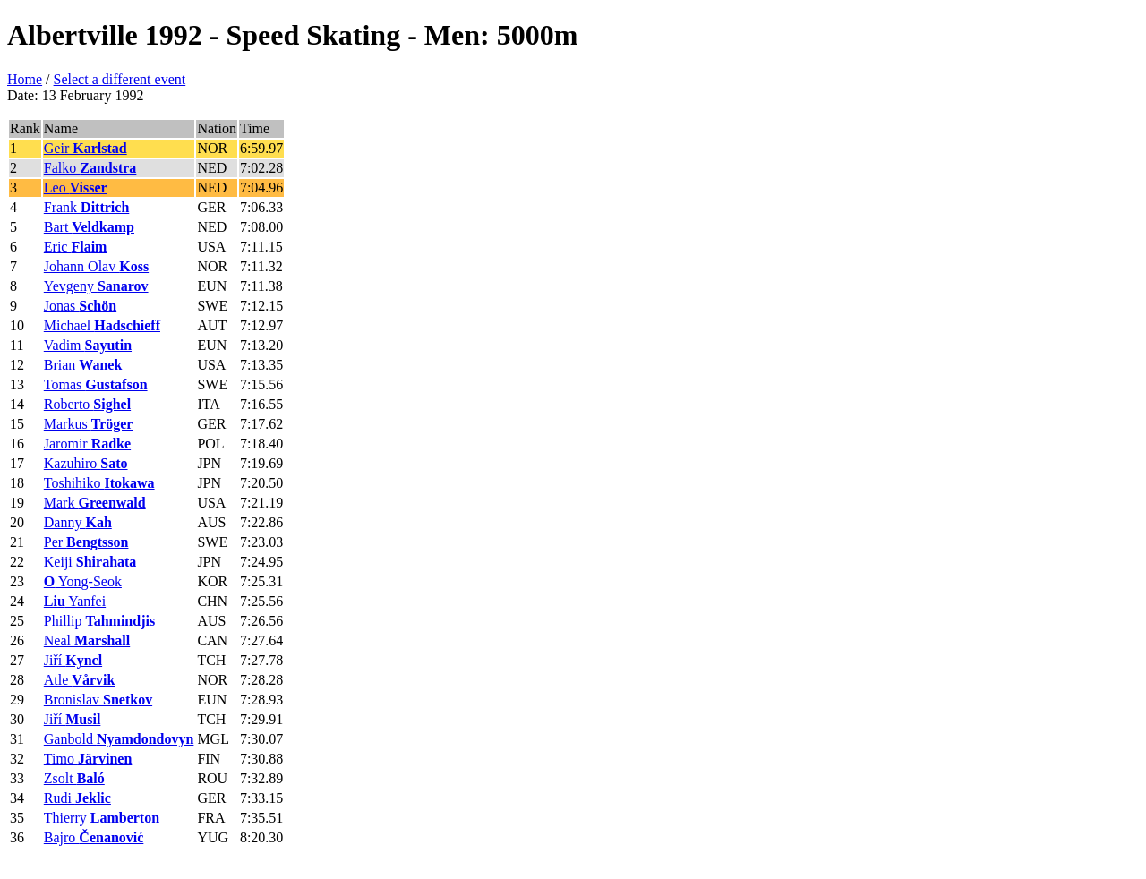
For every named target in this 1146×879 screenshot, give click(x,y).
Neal (87, 640)
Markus (88, 423)
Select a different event (120, 79)
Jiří (73, 660)
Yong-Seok (83, 581)
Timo (88, 758)
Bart (89, 227)
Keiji (90, 561)
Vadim (88, 345)
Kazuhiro (86, 463)
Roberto (87, 404)
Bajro (94, 837)
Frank (87, 207)
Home (24, 79)
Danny (78, 522)
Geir (85, 148)
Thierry (101, 817)
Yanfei (75, 601)
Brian (83, 364)
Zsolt (74, 778)
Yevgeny (96, 286)
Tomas (96, 384)
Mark (95, 502)
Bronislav (98, 699)
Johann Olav (96, 266)
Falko (90, 167)
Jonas (80, 305)
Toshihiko (99, 483)
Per (86, 542)
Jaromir (87, 443)
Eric (75, 246)
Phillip (99, 620)
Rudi (77, 798)
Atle (79, 679)
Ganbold (119, 739)
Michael (102, 325)
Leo (75, 187)
